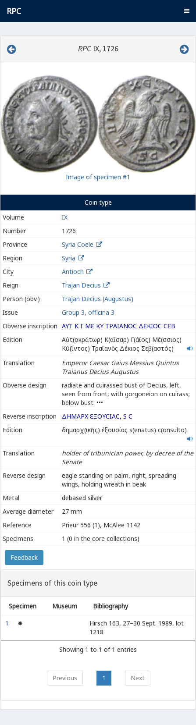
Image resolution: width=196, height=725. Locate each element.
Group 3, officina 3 (88, 312)
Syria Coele (77, 244)
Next (138, 678)
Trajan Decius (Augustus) (97, 299)
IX (65, 217)
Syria (68, 258)
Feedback (24, 557)
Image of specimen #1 (98, 177)
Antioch (73, 271)
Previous (65, 678)
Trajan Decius (81, 285)
